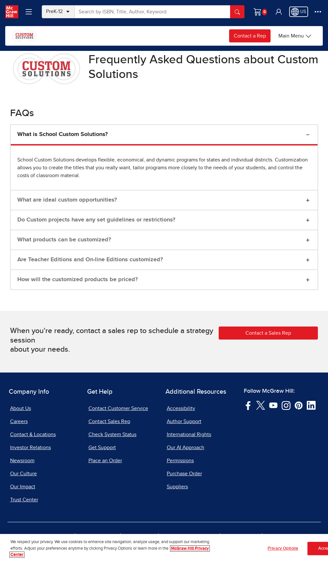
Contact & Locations (33, 434)
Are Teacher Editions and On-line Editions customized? (90, 260)
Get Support (102, 447)
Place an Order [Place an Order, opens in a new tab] (105, 460)
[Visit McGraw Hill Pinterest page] (298, 405)
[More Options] (317, 11)
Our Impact (22, 486)
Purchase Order (184, 473)
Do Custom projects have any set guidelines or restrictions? (96, 220)
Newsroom (22, 460)
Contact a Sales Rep (268, 333)
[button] (278, 11)
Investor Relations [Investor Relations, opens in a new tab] (30, 447)
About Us (20, 408)
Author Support (184, 421)
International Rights (189, 434)
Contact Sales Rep (109, 421)
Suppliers (177, 486)
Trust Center (24, 499)
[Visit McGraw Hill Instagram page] (286, 405)
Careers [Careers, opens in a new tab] (19, 421)
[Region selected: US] (298, 12)
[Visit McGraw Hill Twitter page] (260, 405)
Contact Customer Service (118, 408)
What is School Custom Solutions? (62, 134)
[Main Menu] (295, 35)
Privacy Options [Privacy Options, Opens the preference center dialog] (283, 549)
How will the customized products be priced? (77, 279)
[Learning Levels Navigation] (28, 12)
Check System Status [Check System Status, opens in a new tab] (112, 434)
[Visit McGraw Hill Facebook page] (248, 405)
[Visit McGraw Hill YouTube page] (273, 405)
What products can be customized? (64, 240)
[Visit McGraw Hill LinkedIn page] (311, 405)
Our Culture (23, 473)
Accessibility (181, 408)
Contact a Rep (250, 35)
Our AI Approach (185, 447)
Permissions (180, 460)
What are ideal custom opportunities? (67, 200)
